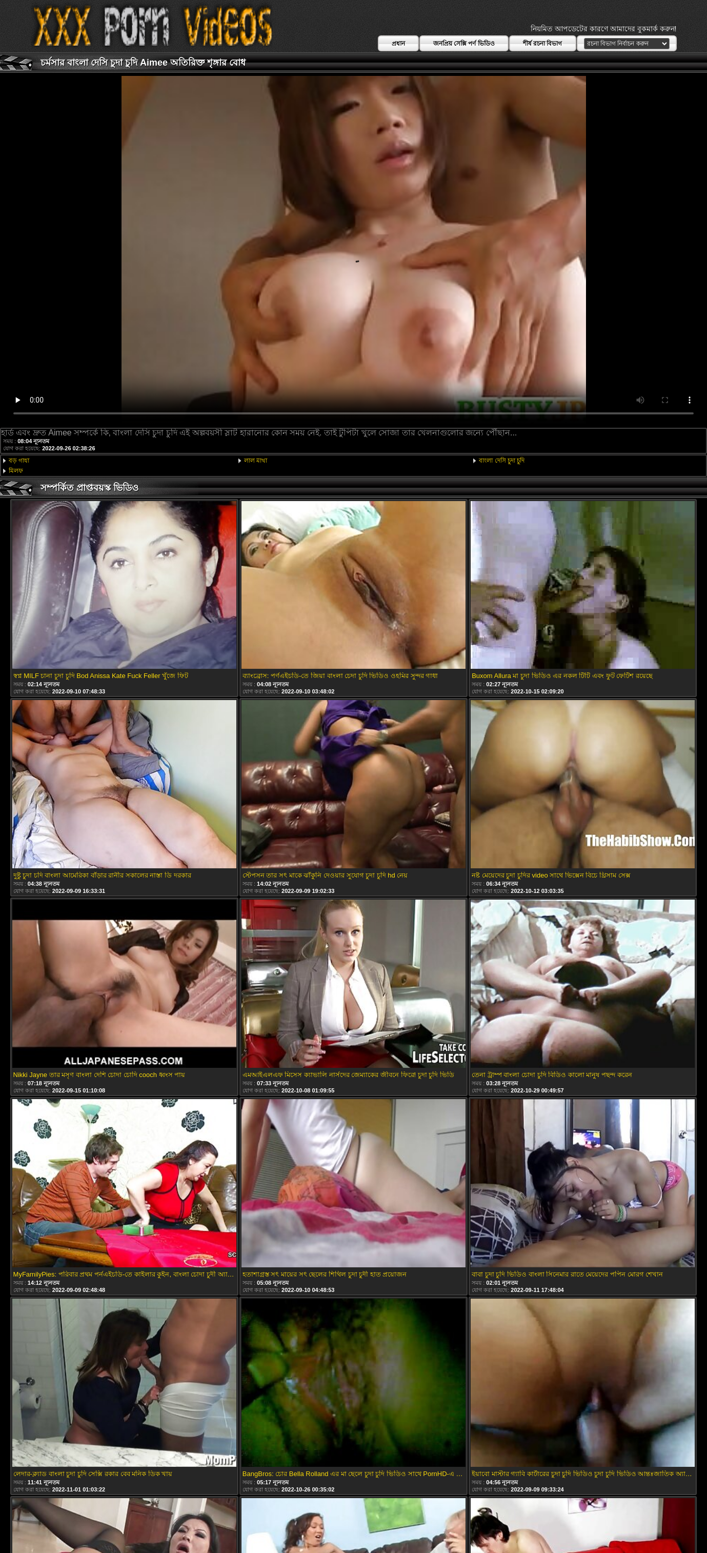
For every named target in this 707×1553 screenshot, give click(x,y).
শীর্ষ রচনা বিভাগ (542, 43)
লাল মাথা (255, 460)
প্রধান (398, 43)
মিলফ (16, 470)
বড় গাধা (19, 460)
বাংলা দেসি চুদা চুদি (501, 460)
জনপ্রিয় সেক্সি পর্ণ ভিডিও (464, 43)
